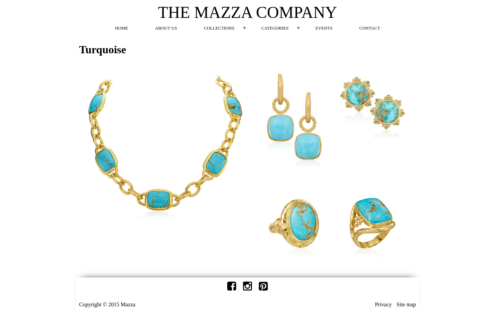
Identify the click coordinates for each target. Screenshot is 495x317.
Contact (369, 28)
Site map (406, 304)
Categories (274, 28)
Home (121, 28)
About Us (166, 28)
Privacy (383, 304)
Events (323, 28)
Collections (219, 28)
